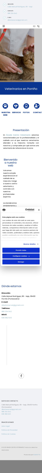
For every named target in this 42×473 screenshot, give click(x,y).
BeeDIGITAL (36, 455)
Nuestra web (6, 113)
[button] (4, 4)
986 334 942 (12, 13)
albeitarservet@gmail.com (17, 20)
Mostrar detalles (29, 244)
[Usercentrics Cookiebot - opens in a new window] (25, 210)
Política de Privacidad (9, 430)
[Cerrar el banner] (39, 210)
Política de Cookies (9, 434)
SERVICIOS (17, 112)
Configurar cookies (21, 256)
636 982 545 (7, 318)
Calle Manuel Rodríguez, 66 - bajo (20, 7)
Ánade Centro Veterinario (18, 135)
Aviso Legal (6, 426)
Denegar (21, 262)
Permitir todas (21, 250)
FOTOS (26, 112)
